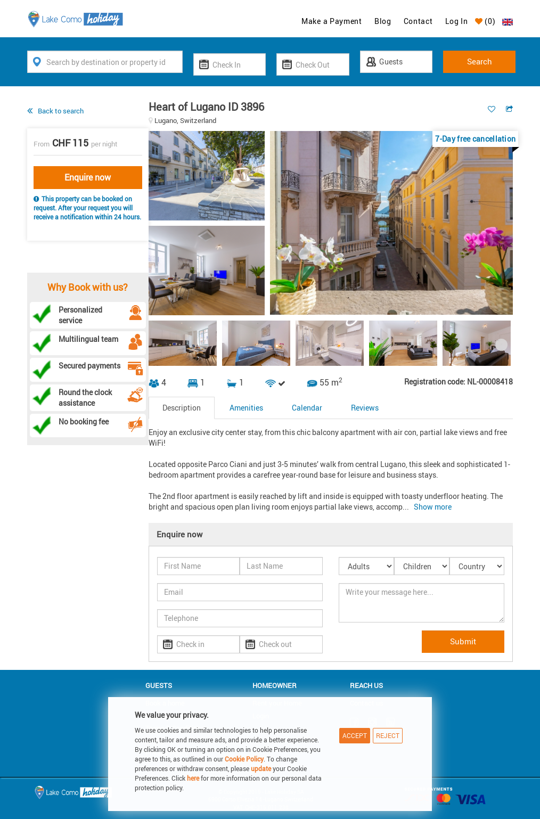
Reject (387, 735)
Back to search (61, 111)
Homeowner (274, 685)
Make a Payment (331, 21)
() (485, 21)
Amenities (246, 408)
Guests (158, 685)
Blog (382, 21)
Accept (354, 735)
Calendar (307, 408)
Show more (433, 507)
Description (181, 408)
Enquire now (87, 177)
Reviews (365, 408)
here (193, 778)
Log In (456, 21)
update (262, 768)
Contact (418, 21)
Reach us (366, 685)
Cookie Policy (244, 759)
